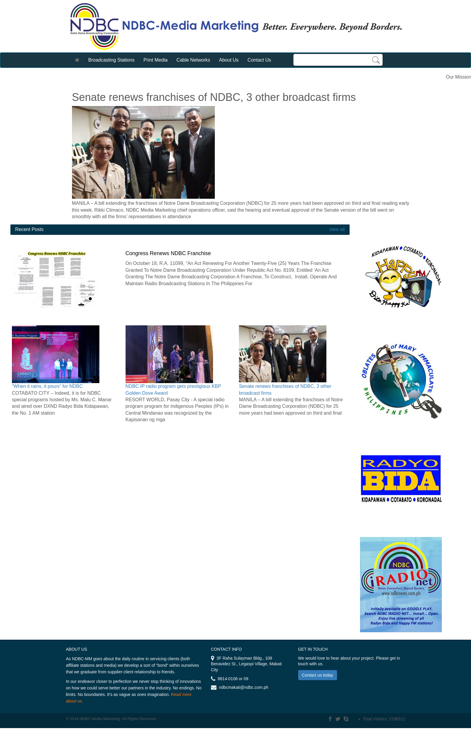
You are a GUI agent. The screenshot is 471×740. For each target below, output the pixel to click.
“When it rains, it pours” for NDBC (47, 386)
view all (336, 229)
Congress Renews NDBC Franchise (168, 253)
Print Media (155, 60)
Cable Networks (193, 60)
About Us (229, 60)
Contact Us (259, 60)
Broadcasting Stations (111, 60)
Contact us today (317, 675)
